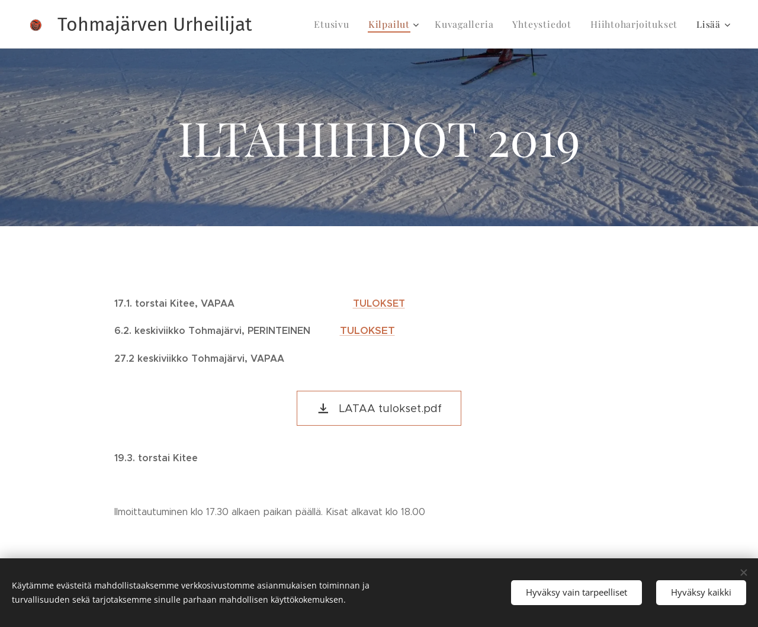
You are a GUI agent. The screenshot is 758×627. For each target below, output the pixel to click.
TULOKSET (379, 303)
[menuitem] (347, 24)
